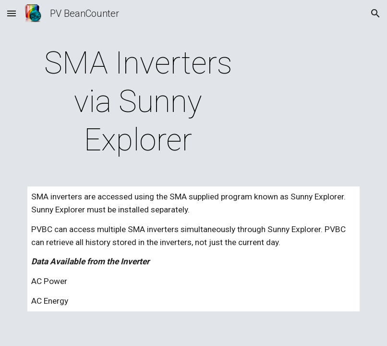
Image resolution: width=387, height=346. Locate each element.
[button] (11, 13)
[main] (138, 101)
